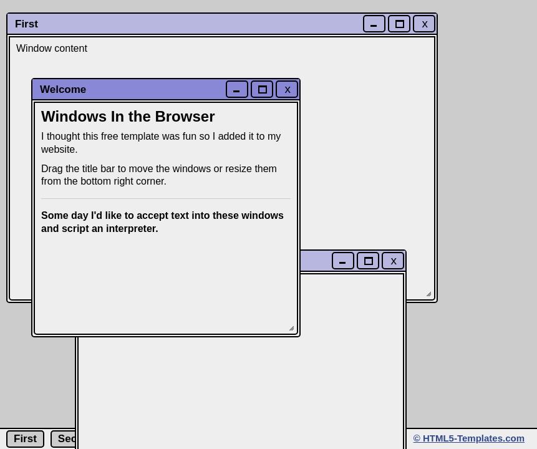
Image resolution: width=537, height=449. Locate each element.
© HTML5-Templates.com (469, 438)
